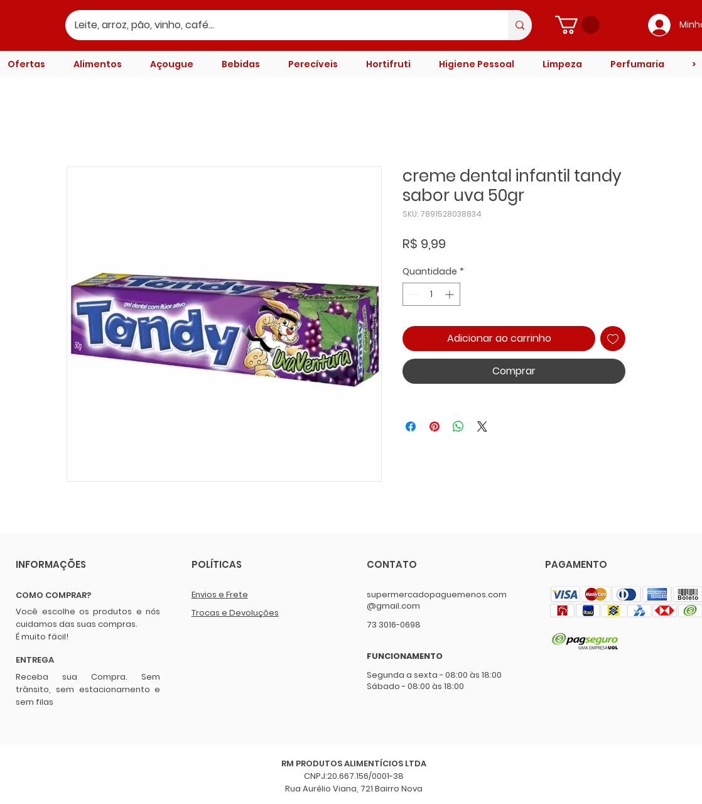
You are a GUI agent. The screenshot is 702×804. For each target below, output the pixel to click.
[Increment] (450, 294)
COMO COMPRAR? (53, 595)
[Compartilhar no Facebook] (410, 426)
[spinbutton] (431, 294)
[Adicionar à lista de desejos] (612, 338)
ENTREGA (35, 660)
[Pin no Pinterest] (434, 426)
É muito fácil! (42, 637)
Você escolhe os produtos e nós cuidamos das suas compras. (88, 618)
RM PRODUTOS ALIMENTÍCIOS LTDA (353, 763)
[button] (577, 25)
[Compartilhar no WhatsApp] (458, 426)
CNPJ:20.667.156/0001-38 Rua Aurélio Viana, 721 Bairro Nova (354, 782)
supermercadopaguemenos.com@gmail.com (437, 600)
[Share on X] (482, 426)
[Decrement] (412, 294)
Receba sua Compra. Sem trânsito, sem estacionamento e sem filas (88, 689)
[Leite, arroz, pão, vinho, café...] (278, 25)
